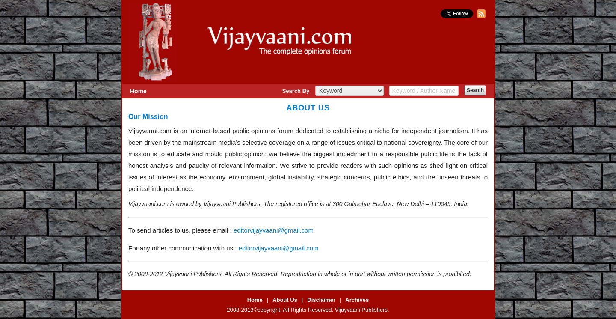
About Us (284, 300)
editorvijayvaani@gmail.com (274, 230)
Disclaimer (321, 300)
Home (138, 91)
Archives (357, 300)
